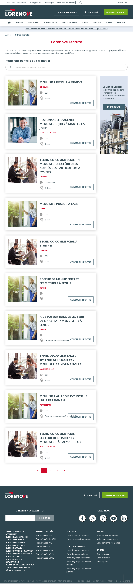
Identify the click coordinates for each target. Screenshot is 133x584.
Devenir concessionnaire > (19, 565)
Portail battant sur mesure (77, 536)
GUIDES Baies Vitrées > (16, 537)
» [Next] (64, 471)
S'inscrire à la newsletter (30, 511)
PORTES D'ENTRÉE (44, 532)
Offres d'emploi (49, 3)
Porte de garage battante (77, 554)
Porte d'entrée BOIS (44, 551)
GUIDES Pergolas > (15, 545)
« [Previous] (37, 471)
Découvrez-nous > (15, 570)
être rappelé (91, 12)
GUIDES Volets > (13, 559)
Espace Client (123, 3)
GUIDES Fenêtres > (14, 540)
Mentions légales (65, 581)
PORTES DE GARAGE (75, 546)
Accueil (8, 35)
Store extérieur (103, 558)
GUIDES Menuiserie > (15, 543)
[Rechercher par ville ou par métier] (66, 67)
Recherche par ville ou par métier (27, 61)
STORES (100, 550)
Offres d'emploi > (14, 532)
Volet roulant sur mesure (107, 539)
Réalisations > (13, 562)
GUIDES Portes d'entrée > (18, 554)
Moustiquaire (102, 562)
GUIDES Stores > (13, 557)
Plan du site (79, 581)
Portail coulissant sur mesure (78, 539)
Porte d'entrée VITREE (45, 536)
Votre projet (11, 3)
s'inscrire (44, 518)
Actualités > (12, 534)
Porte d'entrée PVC (44, 543)
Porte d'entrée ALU (44, 547)
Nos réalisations (22, 3)
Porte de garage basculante (78, 558)
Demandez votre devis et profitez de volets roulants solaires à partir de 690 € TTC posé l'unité (67, 29)
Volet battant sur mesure (107, 536)
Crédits (103, 581)
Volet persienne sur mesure (108, 543)
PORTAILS (71, 532)
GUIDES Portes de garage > (19, 551)
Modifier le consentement (119, 581)
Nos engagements (35, 3)
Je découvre (113, 107)
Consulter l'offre (80, 103)
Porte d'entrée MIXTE (45, 558)
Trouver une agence (66, 12)
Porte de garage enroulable (77, 550)
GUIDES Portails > (14, 548)
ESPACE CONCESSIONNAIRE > (19, 568)
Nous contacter (92, 581)
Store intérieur (103, 554)
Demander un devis (115, 12)
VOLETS (100, 532)
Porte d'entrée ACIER (45, 555)
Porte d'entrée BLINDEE (46, 539)
